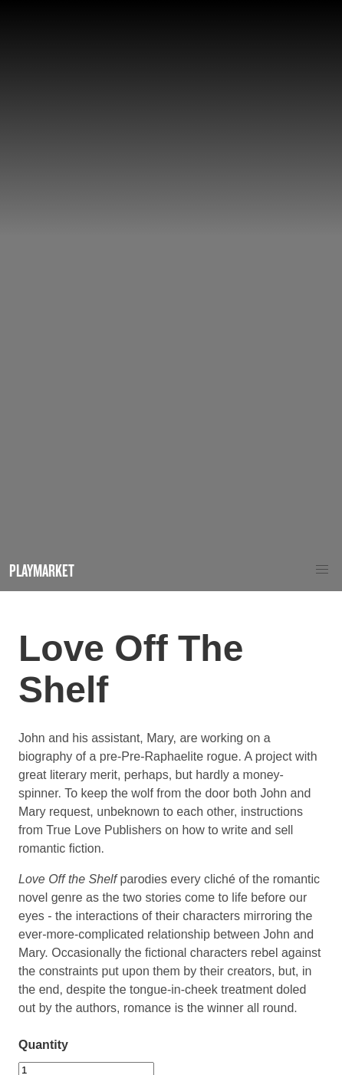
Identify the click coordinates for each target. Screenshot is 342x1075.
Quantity (43, 1044)
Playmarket (41, 570)
